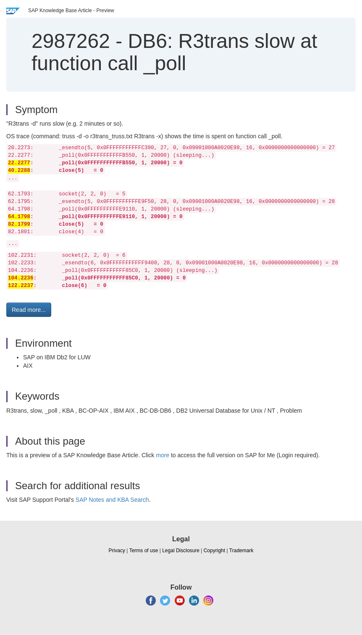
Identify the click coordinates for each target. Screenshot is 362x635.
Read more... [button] (29, 309)
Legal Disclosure (180, 550)
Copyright (214, 550)
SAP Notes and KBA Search (112, 499)
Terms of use (143, 550)
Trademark (241, 550)
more (162, 455)
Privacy (117, 550)
